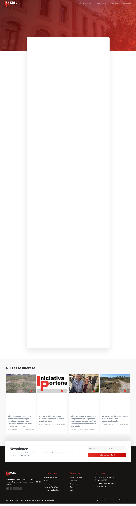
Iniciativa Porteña (86, 4)
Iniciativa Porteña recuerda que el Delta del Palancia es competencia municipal (115, 421)
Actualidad (101, 4)
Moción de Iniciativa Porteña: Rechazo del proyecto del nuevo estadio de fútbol (51, 421)
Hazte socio (115, 4)
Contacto (127, 4)
